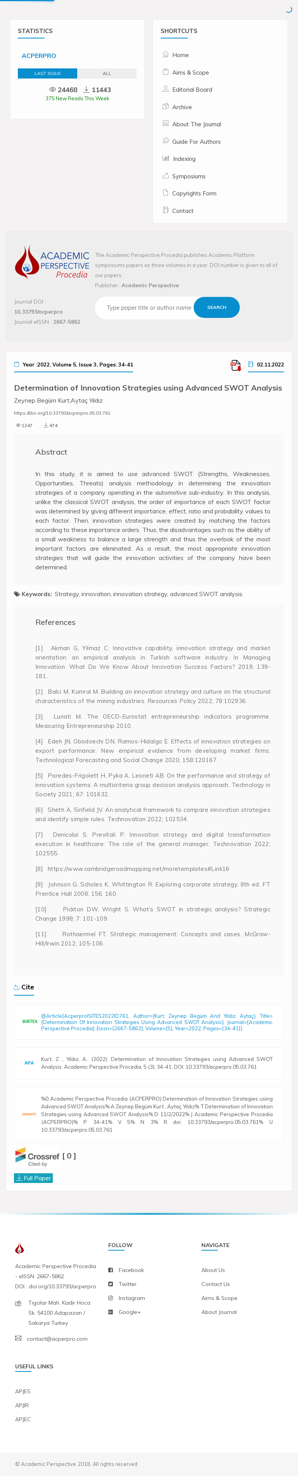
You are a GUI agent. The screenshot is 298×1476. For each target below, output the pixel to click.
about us (213, 1270)
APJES (23, 1391)
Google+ (130, 1312)
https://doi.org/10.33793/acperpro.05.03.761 (62, 413)
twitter (128, 1284)
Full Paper (37, 1178)
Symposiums (189, 176)
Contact (183, 211)
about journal (219, 1312)
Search (217, 307)
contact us (215, 1284)
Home (180, 55)
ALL (107, 73)
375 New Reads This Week (77, 98)
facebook (131, 1270)
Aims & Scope (190, 72)
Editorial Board (192, 89)
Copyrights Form (194, 193)
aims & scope (219, 1298)
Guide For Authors (196, 141)
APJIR (22, 1405)
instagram (132, 1298)
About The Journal (196, 124)
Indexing (184, 158)
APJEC (23, 1419)
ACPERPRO (39, 55)
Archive (182, 107)
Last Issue (48, 73)
